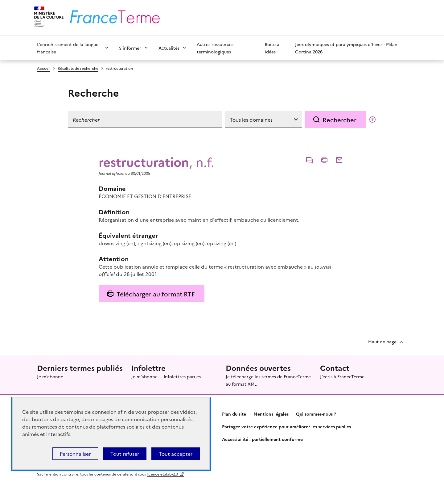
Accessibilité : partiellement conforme (262, 439)
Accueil (43, 68)
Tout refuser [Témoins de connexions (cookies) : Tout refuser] (124, 453)
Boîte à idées (272, 48)
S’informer (130, 48)
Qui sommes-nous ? (316, 414)
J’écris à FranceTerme (342, 376)
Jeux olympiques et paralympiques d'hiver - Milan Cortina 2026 (346, 48)
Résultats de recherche (78, 68)
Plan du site (234, 414)
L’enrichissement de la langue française (67, 48)
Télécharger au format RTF (156, 293)
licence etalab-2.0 (162, 473)
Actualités (168, 48)
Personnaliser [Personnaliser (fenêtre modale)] (75, 453)
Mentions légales (271, 414)
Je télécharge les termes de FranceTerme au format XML (268, 380)
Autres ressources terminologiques (215, 48)
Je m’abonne (50, 376)
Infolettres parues (182, 376)
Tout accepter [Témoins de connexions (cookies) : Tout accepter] (175, 453)
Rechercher (339, 119)
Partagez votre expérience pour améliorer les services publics (286, 426)
